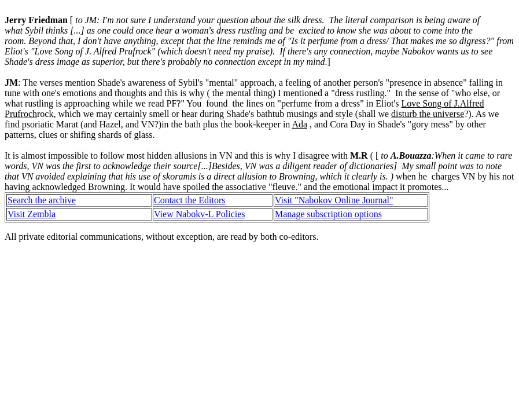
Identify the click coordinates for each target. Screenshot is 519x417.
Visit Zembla (32, 214)
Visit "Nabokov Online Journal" (334, 200)
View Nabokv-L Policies (199, 214)
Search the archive (42, 200)
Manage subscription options (328, 214)
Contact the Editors (190, 200)
